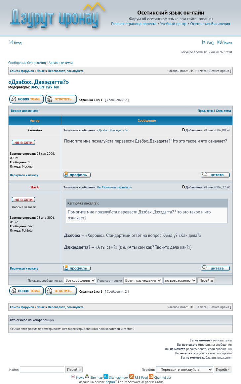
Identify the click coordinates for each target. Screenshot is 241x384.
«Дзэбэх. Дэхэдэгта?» (38, 82)
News (77, 377)
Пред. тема (205, 111)
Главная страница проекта (133, 23)
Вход (15, 43)
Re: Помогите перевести (114, 187)
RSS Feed (138, 377)
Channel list (160, 377)
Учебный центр (173, 23)
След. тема (223, 111)
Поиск (225, 43)
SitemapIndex (115, 377)
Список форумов (22, 71)
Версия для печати (24, 111)
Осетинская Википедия (210, 23)
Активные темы (61, 62)
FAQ (208, 43)
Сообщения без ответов (27, 62)
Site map (93, 377)
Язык (41, 71)
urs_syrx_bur (49, 87)
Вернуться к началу (24, 175)
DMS (34, 87)
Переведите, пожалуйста (66, 71)
